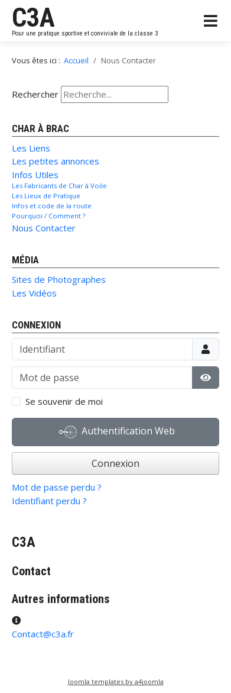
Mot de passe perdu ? (57, 487)
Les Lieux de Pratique (46, 195)
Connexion (115, 463)
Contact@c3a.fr (43, 634)
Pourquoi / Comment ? (48, 215)
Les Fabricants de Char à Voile (59, 185)
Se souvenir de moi (64, 401)
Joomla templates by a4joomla (116, 681)
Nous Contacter (44, 228)
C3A (33, 17)
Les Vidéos (34, 293)
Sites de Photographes (59, 279)
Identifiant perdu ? (49, 501)
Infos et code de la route (52, 205)
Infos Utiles (35, 174)
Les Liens (31, 148)
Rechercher (35, 94)
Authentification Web (117, 432)
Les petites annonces (55, 161)
